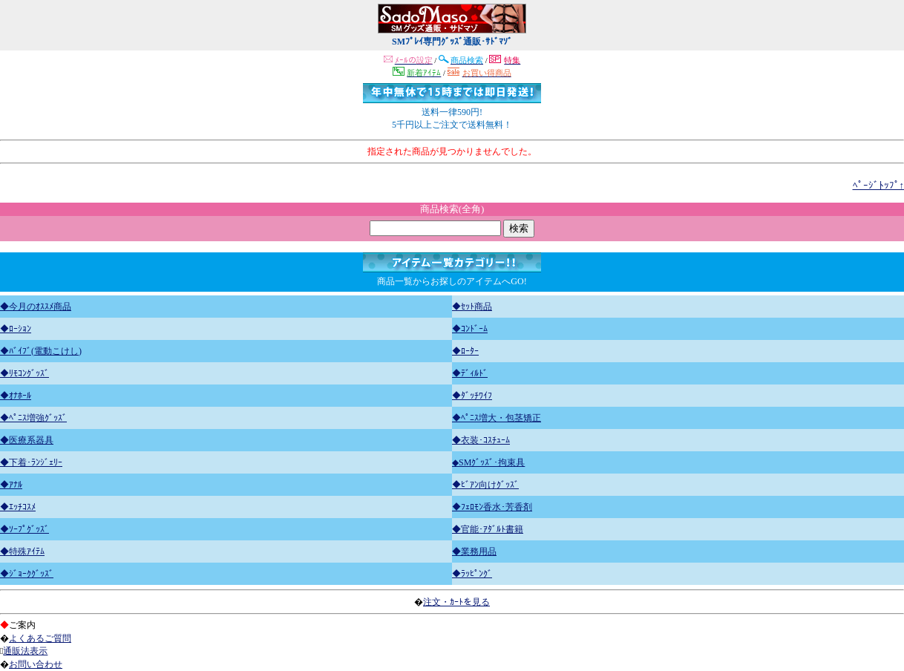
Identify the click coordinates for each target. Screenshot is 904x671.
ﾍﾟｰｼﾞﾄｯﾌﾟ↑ (879, 185)
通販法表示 (25, 651)
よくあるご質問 (40, 638)
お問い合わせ (35, 664)
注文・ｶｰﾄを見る (456, 602)
